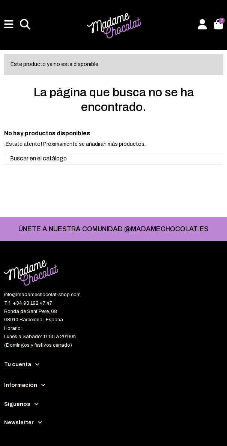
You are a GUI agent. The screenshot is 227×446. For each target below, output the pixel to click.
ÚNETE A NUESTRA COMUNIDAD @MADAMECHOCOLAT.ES (113, 229)
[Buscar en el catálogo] (10, 159)
